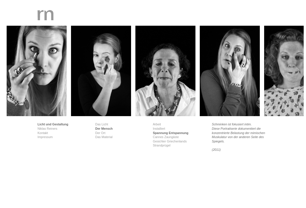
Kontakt (43, 133)
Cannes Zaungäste (166, 137)
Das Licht (101, 124)
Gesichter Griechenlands (169, 141)
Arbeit (157, 124)
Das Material (104, 137)
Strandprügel (161, 145)
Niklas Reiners (47, 128)
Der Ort (100, 133)
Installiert (159, 128)
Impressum (45, 137)
